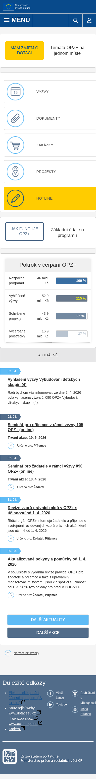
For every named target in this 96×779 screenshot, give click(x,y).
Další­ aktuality (48, 620)
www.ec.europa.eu (23, 724)
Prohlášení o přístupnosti (88, 697)
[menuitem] (75, 20)
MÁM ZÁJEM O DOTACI (24, 50)
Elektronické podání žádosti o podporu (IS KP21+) (25, 698)
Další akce (47, 632)
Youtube (61, 704)
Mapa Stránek (86, 711)
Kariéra (14, 729)
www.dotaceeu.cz (22, 713)
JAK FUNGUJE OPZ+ (24, 231)
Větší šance (60, 695)
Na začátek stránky (26, 653)
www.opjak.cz (22, 718)
